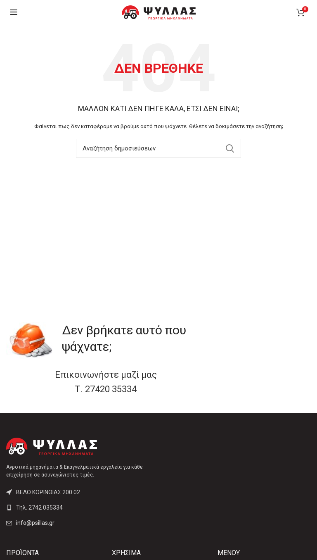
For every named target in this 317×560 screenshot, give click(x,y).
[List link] (79, 507)
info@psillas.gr (35, 522)
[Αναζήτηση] (158, 148)
